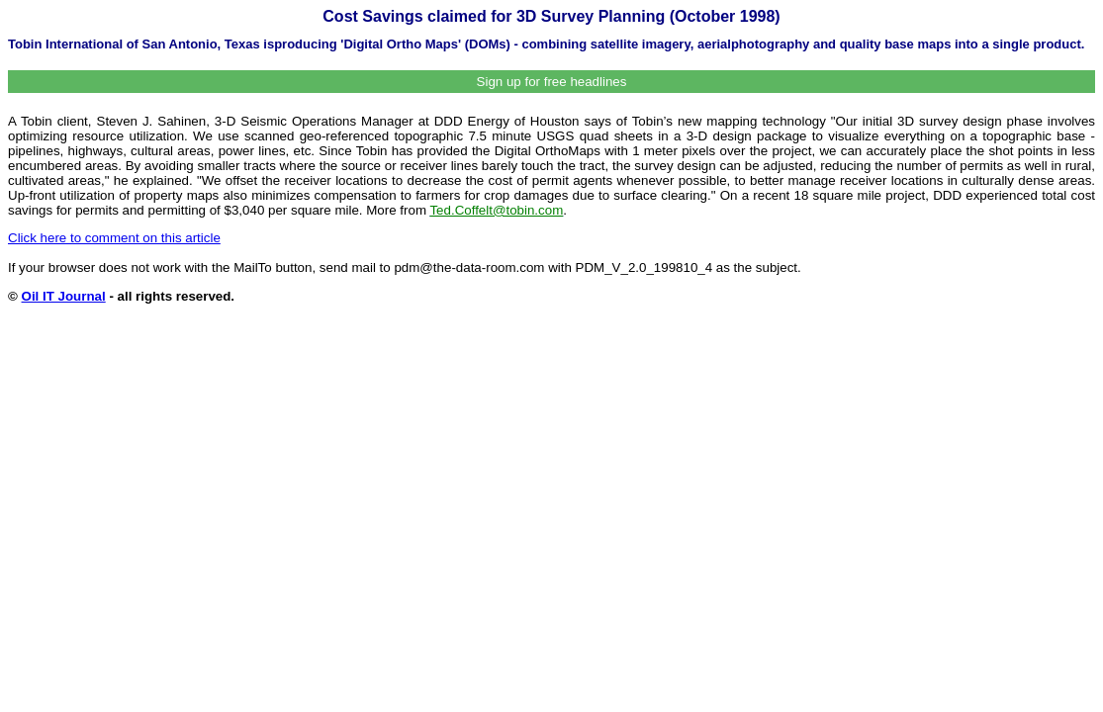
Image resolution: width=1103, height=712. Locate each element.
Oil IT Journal (64, 296)
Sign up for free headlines (552, 81)
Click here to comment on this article (114, 237)
